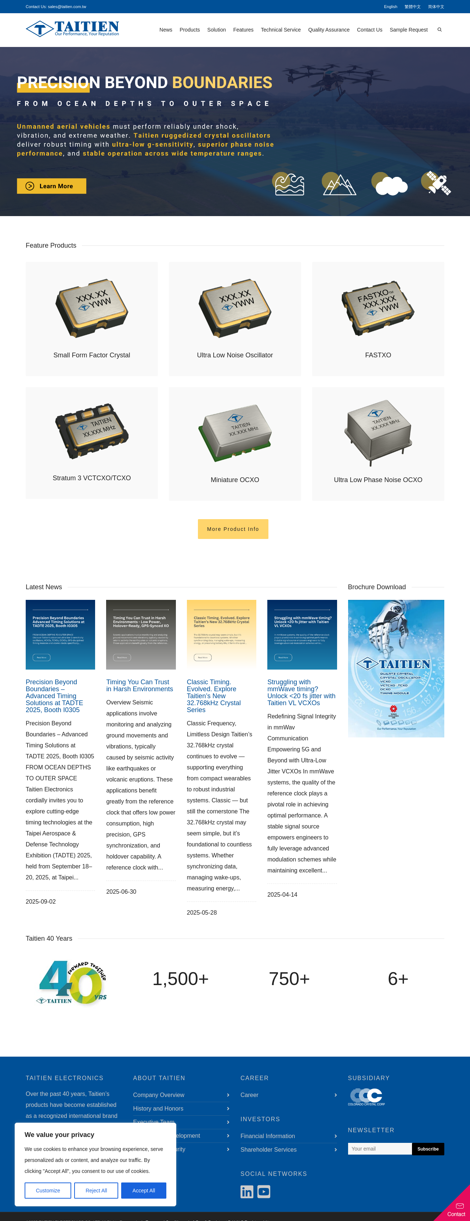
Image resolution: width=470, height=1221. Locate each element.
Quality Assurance (329, 30)
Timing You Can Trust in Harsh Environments (139, 685)
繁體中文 (413, 6)
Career (249, 1095)
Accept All (144, 1190)
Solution (216, 30)
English (390, 6)
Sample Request (409, 30)
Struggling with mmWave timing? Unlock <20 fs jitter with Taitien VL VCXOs (301, 692)
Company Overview (159, 1095)
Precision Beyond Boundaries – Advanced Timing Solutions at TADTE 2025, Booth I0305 (54, 696)
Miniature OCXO (235, 480)
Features (243, 30)
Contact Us (369, 30)
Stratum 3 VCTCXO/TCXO (92, 478)
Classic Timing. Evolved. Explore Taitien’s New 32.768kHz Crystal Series (214, 696)
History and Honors (158, 1108)
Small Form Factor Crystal (91, 355)
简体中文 (436, 6)
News (165, 30)
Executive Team (154, 1122)
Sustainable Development (166, 1136)
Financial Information (268, 1136)
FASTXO (378, 355)
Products (190, 30)
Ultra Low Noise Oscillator (235, 355)
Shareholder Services (269, 1150)
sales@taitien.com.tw (67, 6)
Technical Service (281, 30)
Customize (48, 1190)
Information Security (159, 1149)
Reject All (96, 1190)
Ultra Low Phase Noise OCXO (378, 480)
